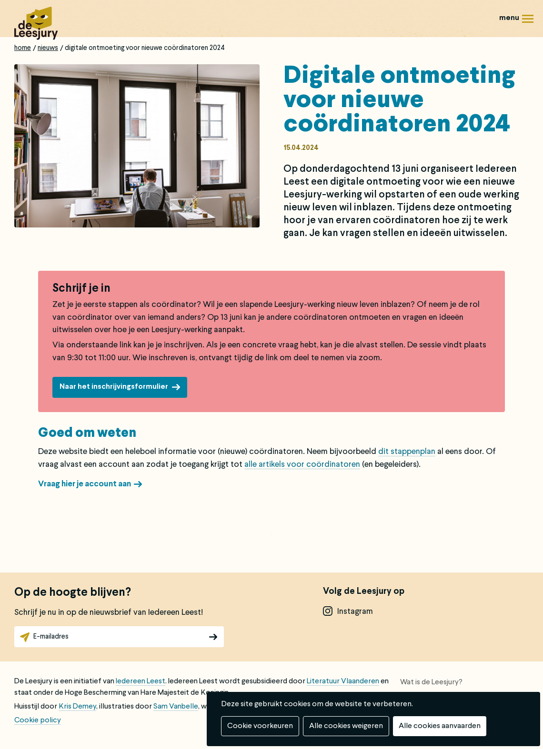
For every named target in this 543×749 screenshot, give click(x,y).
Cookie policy (37, 720)
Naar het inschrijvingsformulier (114, 387)
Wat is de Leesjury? (431, 682)
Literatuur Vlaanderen (343, 681)
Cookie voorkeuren (260, 726)
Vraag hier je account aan (84, 484)
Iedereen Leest (140, 681)
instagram (355, 612)
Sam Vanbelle (175, 706)
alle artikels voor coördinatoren (302, 465)
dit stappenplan (406, 452)
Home (22, 48)
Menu (527, 22)
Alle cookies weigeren (346, 726)
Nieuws (48, 48)
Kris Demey (77, 706)
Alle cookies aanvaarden (440, 726)
